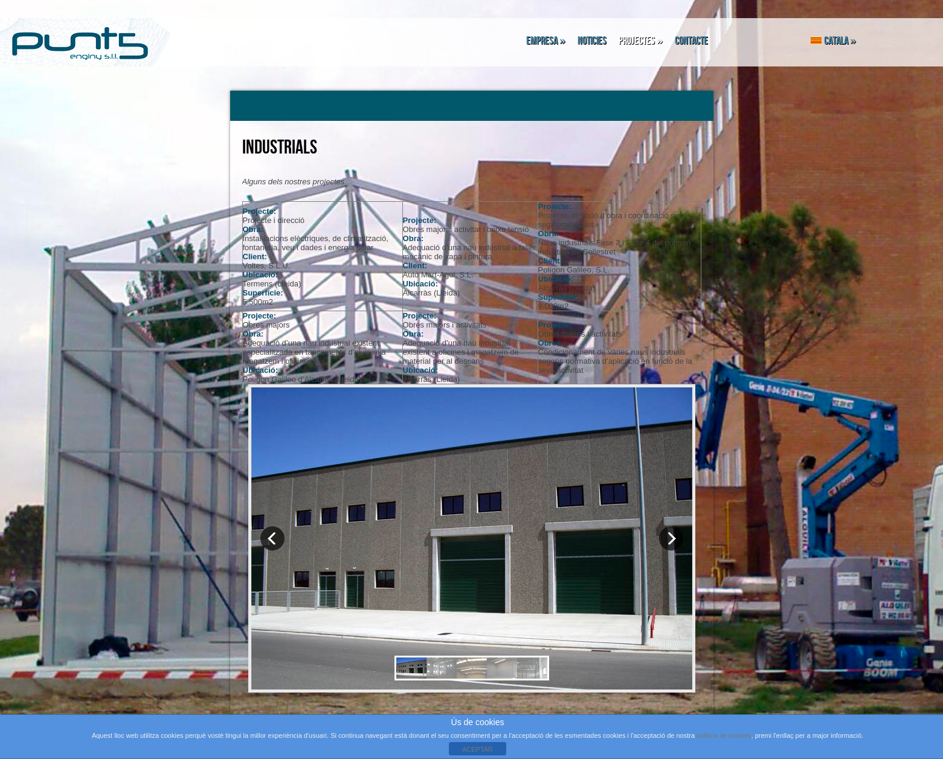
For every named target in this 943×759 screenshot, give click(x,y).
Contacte (691, 40)
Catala (833, 40)
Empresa (545, 40)
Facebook (759, 40)
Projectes (641, 40)
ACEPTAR (477, 749)
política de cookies (724, 735)
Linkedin (789, 40)
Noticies (592, 40)
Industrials (279, 148)
